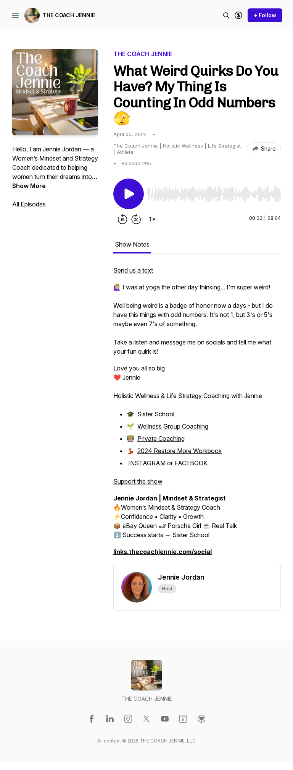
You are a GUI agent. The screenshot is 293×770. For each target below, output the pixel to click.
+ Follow (265, 15)
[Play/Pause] (128, 194)
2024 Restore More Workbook (179, 451)
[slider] (214, 194)
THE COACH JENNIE (69, 15)
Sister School (155, 414)
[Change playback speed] (152, 219)
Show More (29, 186)
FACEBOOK (191, 463)
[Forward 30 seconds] (136, 219)
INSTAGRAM (147, 463)
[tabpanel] (197, 415)
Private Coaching (161, 438)
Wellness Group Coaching (172, 426)
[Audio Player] (214, 192)
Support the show (138, 481)
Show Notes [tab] (132, 244)
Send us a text (133, 270)
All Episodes (29, 204)
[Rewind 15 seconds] (122, 219)
